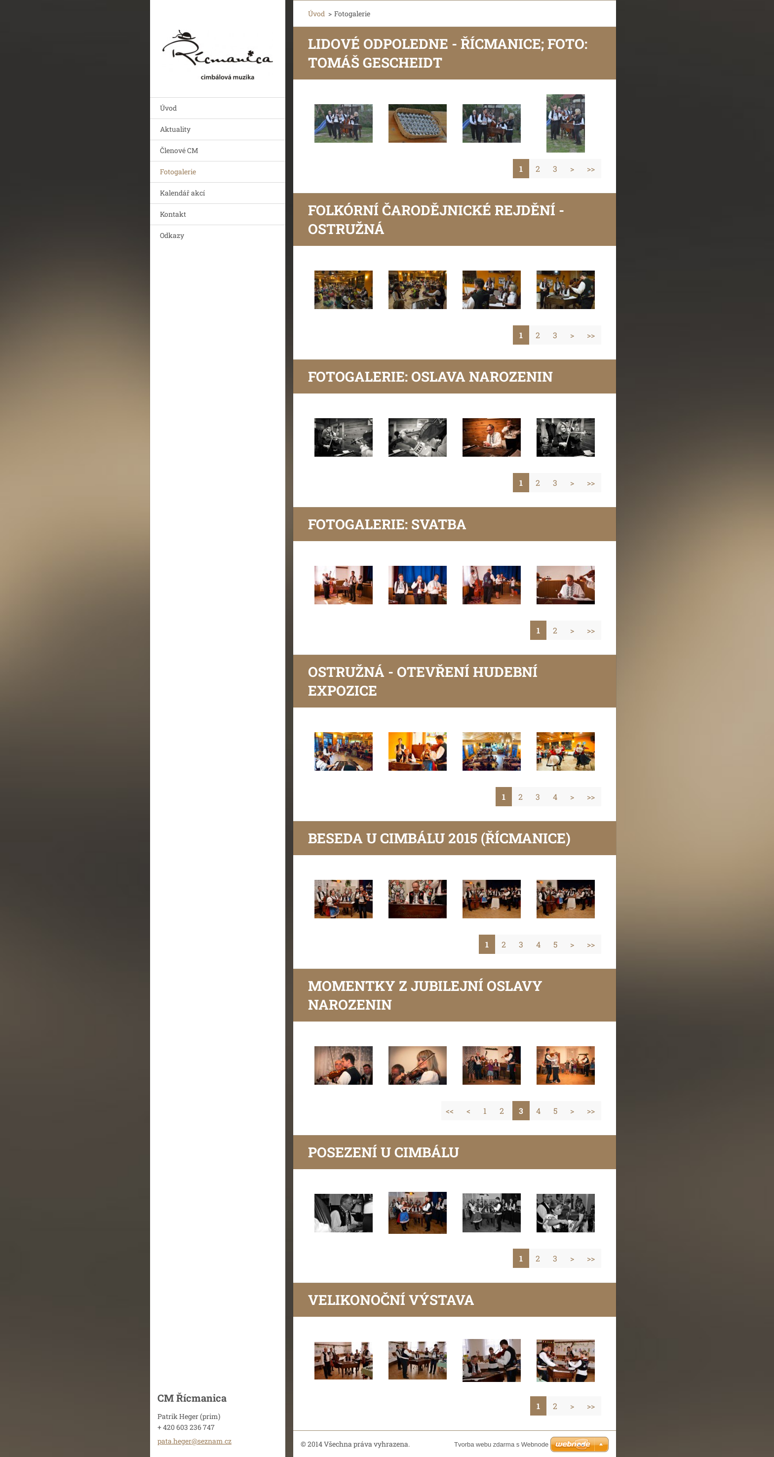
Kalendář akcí (182, 192)
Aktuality (175, 129)
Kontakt (173, 214)
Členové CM (179, 150)
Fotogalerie (178, 171)
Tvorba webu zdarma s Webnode (501, 1444)
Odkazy (172, 235)
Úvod (168, 108)
